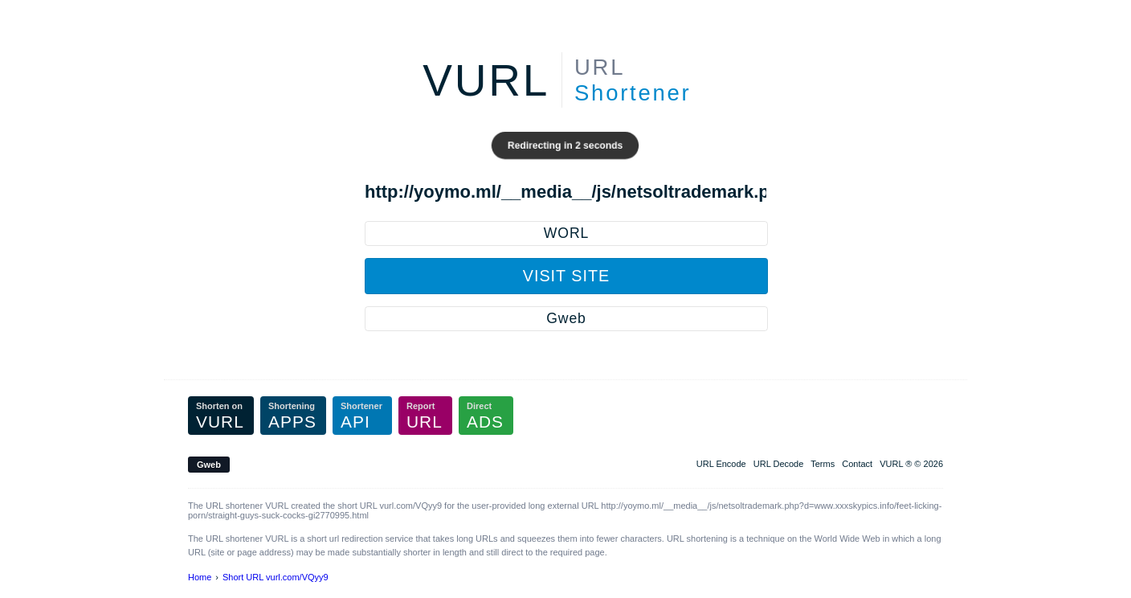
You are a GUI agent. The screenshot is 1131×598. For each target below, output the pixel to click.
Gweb (566, 318)
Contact (857, 464)
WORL (566, 233)
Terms (822, 464)
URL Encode (721, 464)
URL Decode (778, 464)
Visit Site (566, 276)
